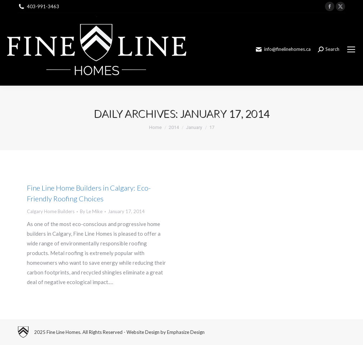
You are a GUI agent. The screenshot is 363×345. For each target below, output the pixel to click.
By (91, 211)
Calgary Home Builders (51, 211)
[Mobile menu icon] (351, 49)
